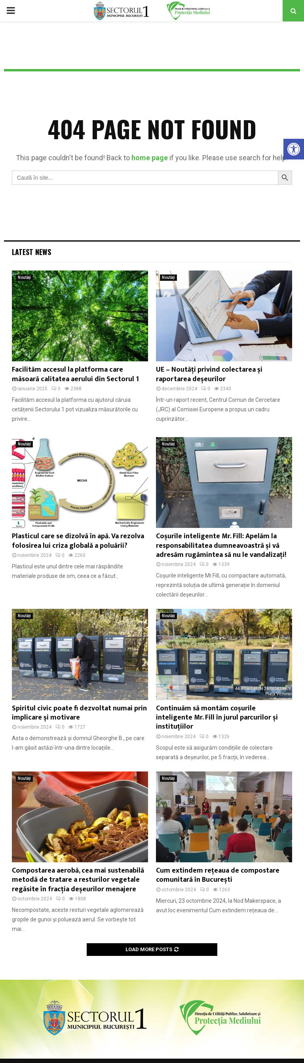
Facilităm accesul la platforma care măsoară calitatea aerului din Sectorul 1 (75, 374)
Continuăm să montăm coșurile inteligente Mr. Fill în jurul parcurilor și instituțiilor (217, 717)
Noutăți (24, 277)
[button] (293, 149)
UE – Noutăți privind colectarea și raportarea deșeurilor (209, 374)
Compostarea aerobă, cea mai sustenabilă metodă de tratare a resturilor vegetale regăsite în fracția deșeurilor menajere (78, 880)
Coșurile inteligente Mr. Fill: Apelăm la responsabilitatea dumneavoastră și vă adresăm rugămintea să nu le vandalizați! (221, 545)
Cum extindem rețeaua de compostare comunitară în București (217, 875)
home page (149, 158)
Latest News (31, 252)
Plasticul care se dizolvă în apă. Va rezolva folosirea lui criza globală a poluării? (78, 540)
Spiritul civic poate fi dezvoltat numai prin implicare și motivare (79, 712)
